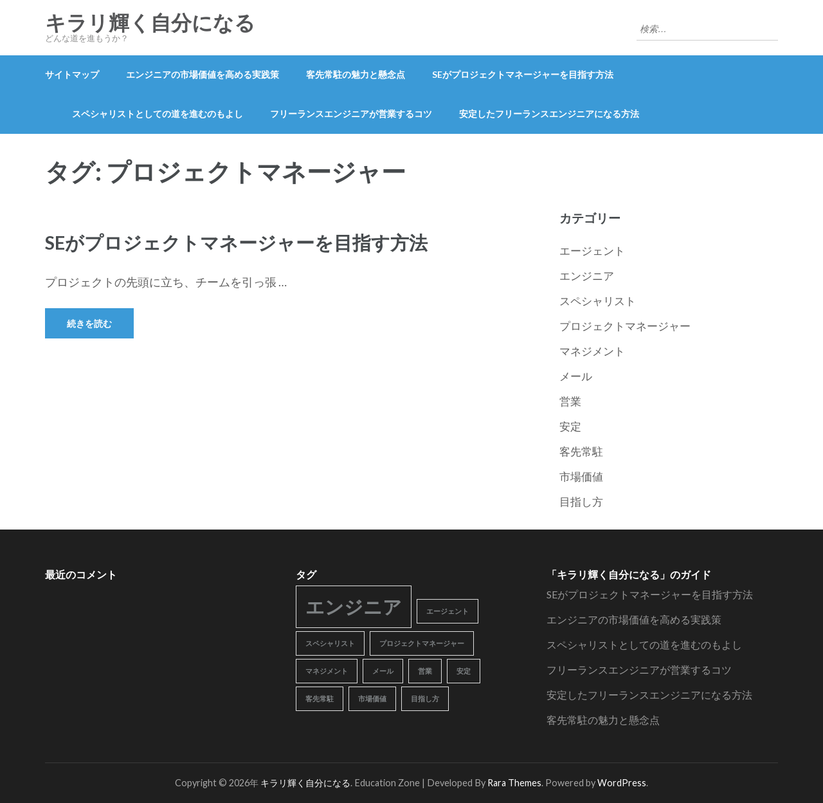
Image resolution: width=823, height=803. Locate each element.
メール (575, 376)
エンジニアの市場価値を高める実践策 (202, 74)
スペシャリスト (597, 301)
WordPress (621, 782)
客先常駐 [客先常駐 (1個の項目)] (319, 698)
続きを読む (89, 323)
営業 (570, 401)
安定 (570, 426)
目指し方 (581, 501)
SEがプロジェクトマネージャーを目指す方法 (522, 74)
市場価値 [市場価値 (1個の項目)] (372, 698)
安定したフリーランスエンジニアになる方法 (549, 113)
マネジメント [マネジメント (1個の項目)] (326, 671)
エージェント (592, 250)
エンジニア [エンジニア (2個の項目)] (353, 606)
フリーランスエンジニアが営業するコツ (351, 113)
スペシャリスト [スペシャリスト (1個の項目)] (330, 643)
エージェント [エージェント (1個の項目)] (447, 611)
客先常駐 (581, 451)
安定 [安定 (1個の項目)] (464, 671)
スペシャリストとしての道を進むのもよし (157, 113)
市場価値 (581, 476)
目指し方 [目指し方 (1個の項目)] (425, 698)
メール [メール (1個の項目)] (382, 671)
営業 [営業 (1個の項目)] (425, 671)
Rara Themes (514, 782)
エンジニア (586, 275)
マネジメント (592, 351)
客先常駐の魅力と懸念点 (355, 74)
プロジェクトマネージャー (625, 326)
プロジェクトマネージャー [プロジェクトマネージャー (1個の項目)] (421, 643)
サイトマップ (72, 74)
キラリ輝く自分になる (150, 23)
